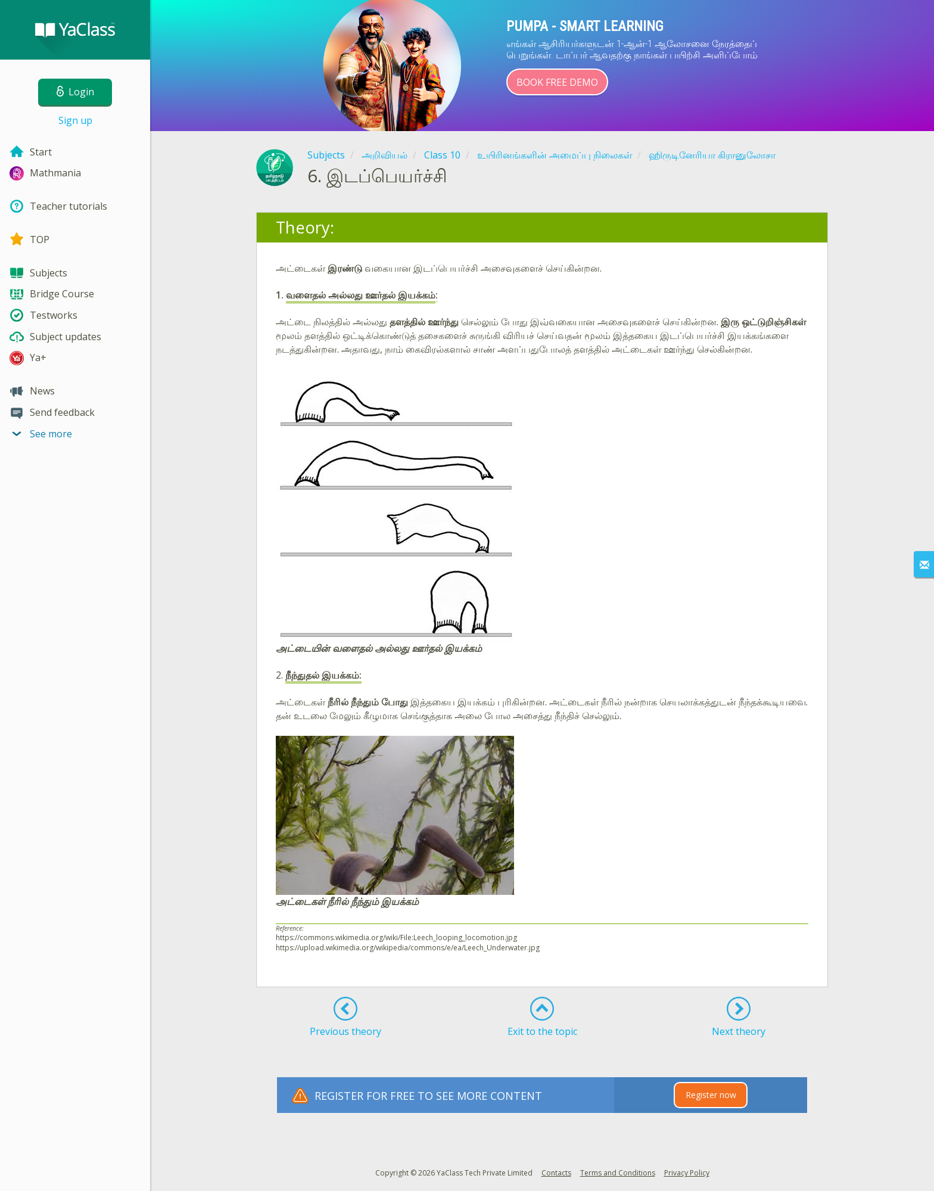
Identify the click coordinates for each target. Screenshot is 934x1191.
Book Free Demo (557, 82)
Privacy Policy (686, 1173)
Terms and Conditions (617, 1173)
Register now (711, 1094)
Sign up (75, 120)
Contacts (556, 1173)
